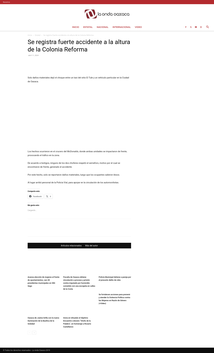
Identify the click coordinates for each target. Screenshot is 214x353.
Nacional (102, 27)
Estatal (88, 27)
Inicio (75, 27)
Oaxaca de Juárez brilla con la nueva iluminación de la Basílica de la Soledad (43, 321)
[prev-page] (29, 333)
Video (138, 27)
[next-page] (34, 333)
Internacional (121, 27)
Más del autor (91, 246)
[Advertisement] (162, 56)
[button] (207, 27)
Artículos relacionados (71, 246)
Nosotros (6, 2)
